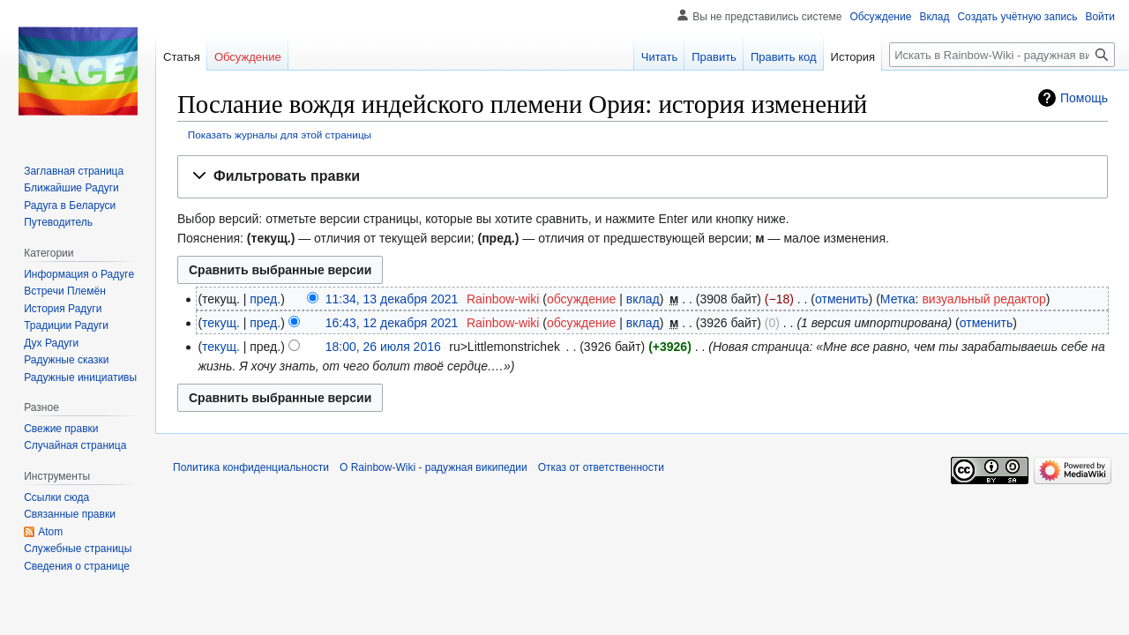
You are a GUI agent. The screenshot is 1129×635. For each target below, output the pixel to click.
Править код (784, 57)
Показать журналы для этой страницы (279, 134)
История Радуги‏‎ (62, 309)
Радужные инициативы (80, 377)
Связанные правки (70, 514)
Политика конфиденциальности (251, 467)
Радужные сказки (66, 360)
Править (714, 57)
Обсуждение (880, 17)
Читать (659, 57)
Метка (898, 299)
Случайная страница (75, 445)
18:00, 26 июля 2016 (383, 347)
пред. (265, 299)
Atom (50, 532)
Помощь (1084, 98)
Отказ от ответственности (601, 467)
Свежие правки (61, 428)
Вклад (934, 17)
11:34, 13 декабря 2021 (392, 299)
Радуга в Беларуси (70, 205)
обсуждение (581, 299)
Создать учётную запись (1017, 17)
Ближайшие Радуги (71, 188)
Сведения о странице (77, 566)
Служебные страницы (77, 548)
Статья (181, 57)
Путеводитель (58, 222)
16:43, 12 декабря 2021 (392, 323)
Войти (1100, 17)
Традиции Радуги (66, 325)
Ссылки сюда (56, 497)
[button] (642, 177)
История (853, 57)
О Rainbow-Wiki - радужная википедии (433, 467)
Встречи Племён (65, 291)
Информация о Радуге (79, 274)
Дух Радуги (51, 343)
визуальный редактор (983, 299)
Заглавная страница (73, 171)
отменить (842, 299)
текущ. (221, 323)
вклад (643, 299)
